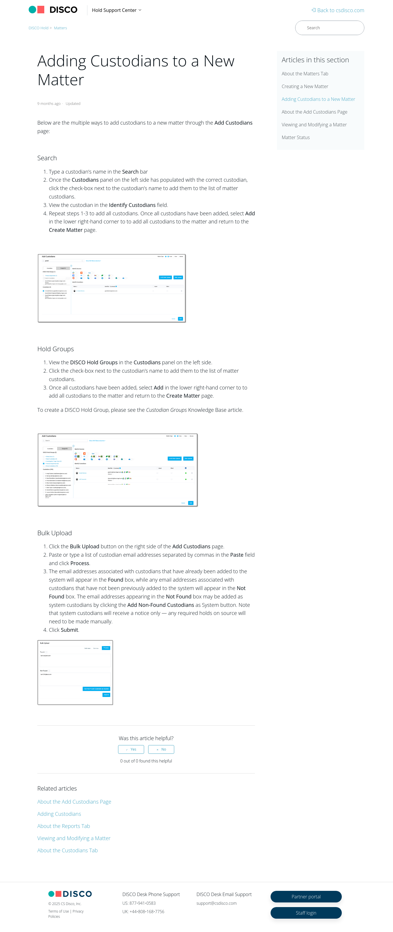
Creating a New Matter (305, 86)
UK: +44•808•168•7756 (143, 911)
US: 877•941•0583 (139, 903)
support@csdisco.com (217, 903)
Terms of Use (58, 911)
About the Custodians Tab (67, 850)
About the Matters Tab (305, 73)
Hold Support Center (117, 10)
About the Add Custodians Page (74, 801)
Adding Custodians (59, 813)
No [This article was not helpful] (163, 749)
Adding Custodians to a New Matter (318, 99)
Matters (60, 27)
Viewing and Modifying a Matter (74, 838)
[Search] (329, 28)
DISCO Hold (39, 27)
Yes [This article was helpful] (133, 749)
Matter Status (296, 137)
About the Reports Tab (63, 825)
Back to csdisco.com (338, 10)
